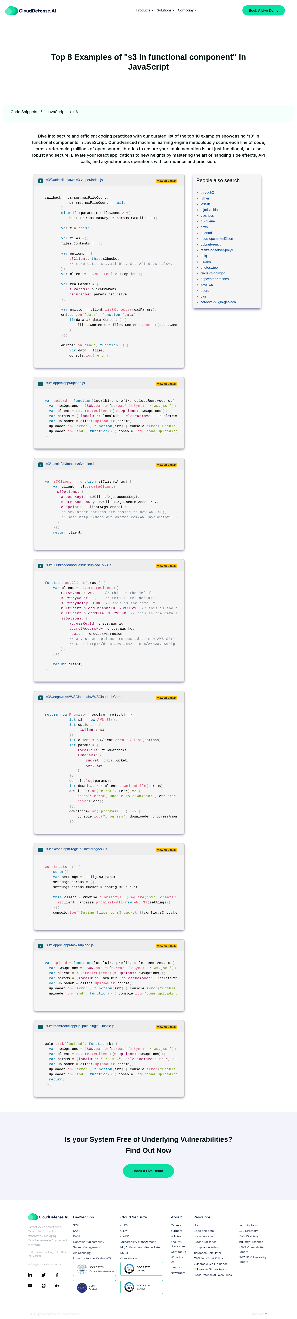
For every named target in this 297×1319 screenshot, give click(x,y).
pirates (206, 262)
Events (175, 1267)
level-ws (207, 285)
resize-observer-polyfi (217, 250)
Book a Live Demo (148, 1171)
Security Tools (248, 1225)
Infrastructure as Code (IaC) (92, 1258)
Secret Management (86, 1247)
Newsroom (178, 1273)
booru (205, 290)
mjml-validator (211, 210)
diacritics (207, 215)
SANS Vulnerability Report (251, 1249)
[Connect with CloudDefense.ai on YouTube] (34, 1286)
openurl (206, 233)
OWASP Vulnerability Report (252, 1259)
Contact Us (178, 1252)
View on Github (166, 180)
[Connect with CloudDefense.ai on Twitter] (48, 1275)
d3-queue (208, 221)
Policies (176, 1236)
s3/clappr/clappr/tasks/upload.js (70, 945)
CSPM (124, 1225)
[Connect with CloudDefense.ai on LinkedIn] (34, 1275)
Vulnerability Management (138, 1242)
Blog (196, 1225)
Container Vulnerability (88, 1242)
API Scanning (82, 1253)
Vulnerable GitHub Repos (211, 1264)
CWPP (124, 1236)
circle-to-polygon (213, 273)
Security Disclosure (178, 1244)
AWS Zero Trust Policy (208, 1258)
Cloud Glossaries (205, 1242)
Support (176, 1231)
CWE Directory (249, 1236)
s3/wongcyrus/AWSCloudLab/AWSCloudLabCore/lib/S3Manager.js (85, 697)
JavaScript (56, 112)
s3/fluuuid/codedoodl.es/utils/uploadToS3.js (78, 565)
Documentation (204, 1236)
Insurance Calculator (207, 1253)
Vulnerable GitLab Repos (210, 1269)
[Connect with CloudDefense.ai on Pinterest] (48, 1286)
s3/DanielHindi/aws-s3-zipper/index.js (74, 180)
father (205, 198)
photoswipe (209, 267)
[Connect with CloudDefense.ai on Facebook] (62, 1275)
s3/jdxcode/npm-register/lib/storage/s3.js (76, 849)
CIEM (123, 1231)
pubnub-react (211, 244)
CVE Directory (248, 1231)
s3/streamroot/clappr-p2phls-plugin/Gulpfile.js (80, 1026)
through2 (207, 192)
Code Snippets (24, 112)
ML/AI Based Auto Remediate (140, 1247)
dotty (204, 227)
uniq (204, 256)
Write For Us (177, 1259)
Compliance (128, 1258)
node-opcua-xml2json (217, 238)
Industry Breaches (251, 1242)
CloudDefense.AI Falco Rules (213, 1275)
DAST (76, 1236)
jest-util (206, 204)
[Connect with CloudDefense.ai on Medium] (62, 1286)
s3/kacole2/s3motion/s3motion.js (70, 464)
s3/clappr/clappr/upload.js (65, 383)
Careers (176, 1225)
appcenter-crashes (215, 279)
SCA (76, 1225)
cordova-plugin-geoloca (218, 302)
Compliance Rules (206, 1247)
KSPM (124, 1253)
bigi (203, 296)
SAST (76, 1231)
